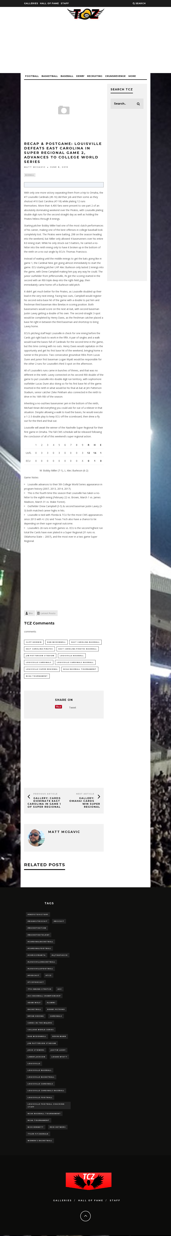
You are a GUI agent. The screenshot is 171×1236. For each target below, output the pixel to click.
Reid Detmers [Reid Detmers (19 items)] (58, 1128)
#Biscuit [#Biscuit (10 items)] (59, 922)
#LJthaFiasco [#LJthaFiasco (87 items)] (60, 955)
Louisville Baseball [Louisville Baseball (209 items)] (40, 1071)
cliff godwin (34, 642)
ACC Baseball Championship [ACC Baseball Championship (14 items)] (44, 996)
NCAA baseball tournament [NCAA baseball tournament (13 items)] (44, 1114)
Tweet (72, 708)
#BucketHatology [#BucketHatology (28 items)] (39, 935)
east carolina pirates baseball (77, 649)
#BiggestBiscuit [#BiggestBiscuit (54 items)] (38, 922)
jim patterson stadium (40, 656)
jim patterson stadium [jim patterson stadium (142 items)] (42, 1044)
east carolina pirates (39, 649)
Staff (65, 3)
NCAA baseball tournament (79, 669)
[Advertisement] (85, 49)
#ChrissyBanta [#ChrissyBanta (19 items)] (37, 955)
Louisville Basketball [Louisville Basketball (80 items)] (41, 1078)
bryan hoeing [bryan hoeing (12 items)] (36, 1017)
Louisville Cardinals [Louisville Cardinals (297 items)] (40, 1084)
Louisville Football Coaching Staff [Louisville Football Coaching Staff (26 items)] (46, 1106)
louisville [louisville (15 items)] (34, 1064)
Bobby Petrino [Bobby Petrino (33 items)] (56, 1010)
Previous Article (45, 794)
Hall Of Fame (49, 3)
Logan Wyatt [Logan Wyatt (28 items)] (59, 1057)
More (132, 76)
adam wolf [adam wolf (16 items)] (34, 1003)
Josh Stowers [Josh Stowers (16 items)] (36, 1051)
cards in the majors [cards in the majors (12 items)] (40, 1023)
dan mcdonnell (56, 642)
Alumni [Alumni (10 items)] (51, 1003)
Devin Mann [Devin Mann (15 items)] (59, 1037)
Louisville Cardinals (38, 663)
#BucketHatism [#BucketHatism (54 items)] (37, 928)
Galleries (31, 3)
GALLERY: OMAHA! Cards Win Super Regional (84, 803)
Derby (80, 76)
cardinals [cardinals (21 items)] (56, 1017)
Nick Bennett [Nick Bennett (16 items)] (36, 1128)
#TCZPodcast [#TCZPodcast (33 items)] (36, 983)
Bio (31, 613)
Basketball (50, 76)
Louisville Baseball (72, 656)
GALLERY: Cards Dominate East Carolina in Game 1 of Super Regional (44, 803)
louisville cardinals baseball (75, 663)
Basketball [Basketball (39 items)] (34, 1010)
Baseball (67, 76)
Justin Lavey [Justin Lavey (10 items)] (58, 1051)
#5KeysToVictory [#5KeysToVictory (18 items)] (38, 915)
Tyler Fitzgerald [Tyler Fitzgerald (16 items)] (38, 1135)
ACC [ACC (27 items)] (60, 989)
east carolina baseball (85, 642)
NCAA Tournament (37, 676)
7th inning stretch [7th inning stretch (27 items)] (39, 989)
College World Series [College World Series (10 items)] (41, 1030)
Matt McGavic (35, 167)
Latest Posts (48, 613)
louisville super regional (42, 669)
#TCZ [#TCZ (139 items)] (49, 976)
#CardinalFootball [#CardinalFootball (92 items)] (39, 949)
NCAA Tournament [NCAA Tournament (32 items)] (39, 1121)
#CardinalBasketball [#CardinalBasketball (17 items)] (40, 942)
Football (32, 76)
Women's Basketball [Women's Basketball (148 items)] (40, 1141)
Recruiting (94, 76)
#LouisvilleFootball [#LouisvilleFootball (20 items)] (40, 969)
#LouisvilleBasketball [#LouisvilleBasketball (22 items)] (41, 962)
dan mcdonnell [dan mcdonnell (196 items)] (37, 1037)
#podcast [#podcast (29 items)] (33, 976)
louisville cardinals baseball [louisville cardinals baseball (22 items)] (46, 1091)
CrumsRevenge (115, 76)
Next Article (85, 794)
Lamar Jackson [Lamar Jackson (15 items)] (36, 1057)
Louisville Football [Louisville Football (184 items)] (40, 1098)
